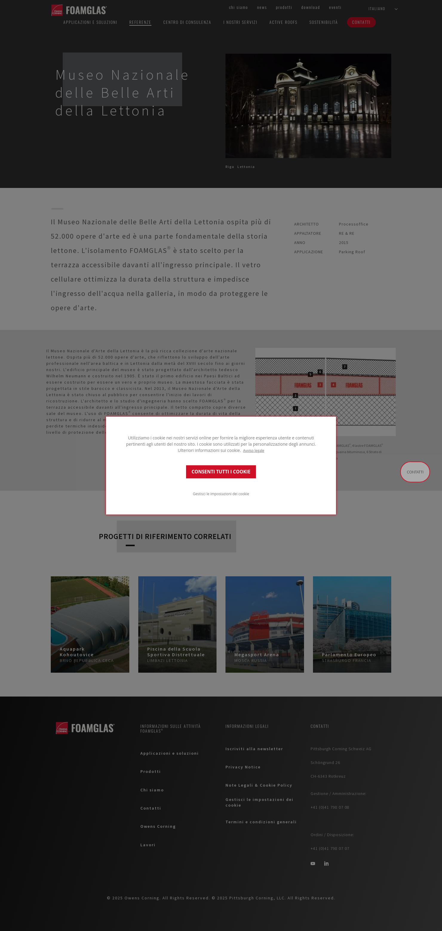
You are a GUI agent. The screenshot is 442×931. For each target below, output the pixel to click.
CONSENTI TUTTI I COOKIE (221, 472)
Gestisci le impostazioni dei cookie (221, 493)
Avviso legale (253, 450)
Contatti (415, 472)
